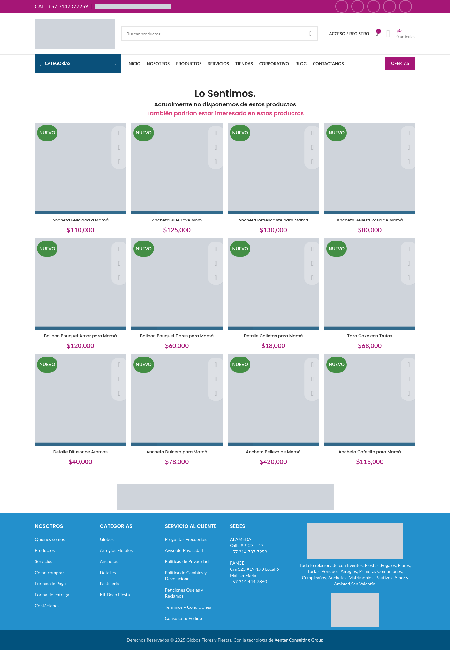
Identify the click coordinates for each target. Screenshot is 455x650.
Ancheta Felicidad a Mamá (79, 217)
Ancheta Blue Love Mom (176, 217)
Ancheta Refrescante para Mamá (273, 217)
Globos (107, 539)
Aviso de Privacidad (184, 550)
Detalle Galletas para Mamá (274, 334)
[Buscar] (219, 33)
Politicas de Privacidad (187, 561)
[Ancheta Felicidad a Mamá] (79, 168)
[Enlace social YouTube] (373, 6)
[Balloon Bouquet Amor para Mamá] (79, 285)
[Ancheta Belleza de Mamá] (274, 402)
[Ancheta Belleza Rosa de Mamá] (372, 168)
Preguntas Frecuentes (186, 539)
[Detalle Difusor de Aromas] (79, 402)
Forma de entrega (52, 594)
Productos (45, 550)
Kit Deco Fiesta (115, 594)
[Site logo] (75, 33)
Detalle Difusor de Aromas (78, 451)
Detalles (108, 572)
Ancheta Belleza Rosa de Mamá (371, 217)
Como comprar (49, 572)
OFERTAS (400, 63)
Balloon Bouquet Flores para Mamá (176, 334)
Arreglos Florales (116, 550)
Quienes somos (50, 539)
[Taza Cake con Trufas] (372, 285)
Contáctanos (47, 605)
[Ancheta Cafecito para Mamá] (372, 402)
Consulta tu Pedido (183, 618)
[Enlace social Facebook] (341, 6)
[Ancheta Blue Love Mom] (177, 168)
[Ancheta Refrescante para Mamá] (274, 168)
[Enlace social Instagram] (357, 6)
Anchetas (109, 561)
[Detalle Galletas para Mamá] (274, 285)
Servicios (43, 561)
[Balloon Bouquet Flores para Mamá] (177, 285)
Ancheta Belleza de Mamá (274, 451)
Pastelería (109, 583)
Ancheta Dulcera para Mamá (176, 451)
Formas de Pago (50, 583)
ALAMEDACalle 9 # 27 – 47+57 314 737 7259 (248, 545)
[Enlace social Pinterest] (389, 6)
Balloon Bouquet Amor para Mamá (79, 334)
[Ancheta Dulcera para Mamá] (177, 402)
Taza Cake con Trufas (371, 334)
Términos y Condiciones (188, 607)
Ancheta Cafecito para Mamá (371, 451)
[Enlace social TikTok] (405, 6)
